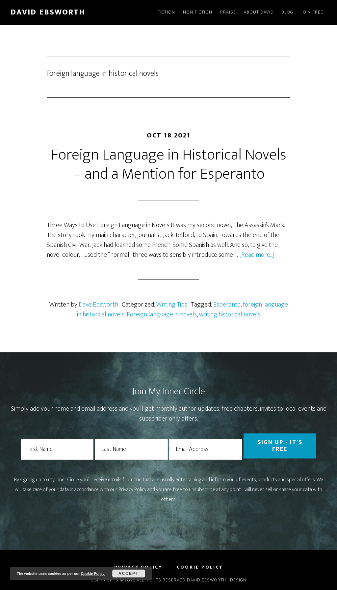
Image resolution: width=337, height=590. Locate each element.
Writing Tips (171, 304)
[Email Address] (205, 449)
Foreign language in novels (162, 314)
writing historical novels (229, 314)
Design (238, 580)
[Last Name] (131, 449)
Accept (128, 573)
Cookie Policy (92, 573)
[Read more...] (256, 254)
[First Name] (57, 449)
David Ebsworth (48, 12)
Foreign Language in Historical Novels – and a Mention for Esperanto (168, 164)
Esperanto (227, 304)
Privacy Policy (132, 489)
